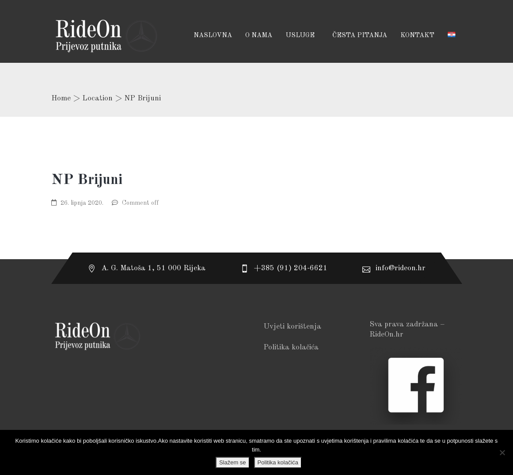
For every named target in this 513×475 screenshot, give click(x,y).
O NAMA (258, 35)
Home (61, 98)
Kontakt (417, 35)
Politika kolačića (291, 347)
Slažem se (232, 462)
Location (97, 98)
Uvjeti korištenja (292, 326)
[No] (502, 452)
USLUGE (300, 35)
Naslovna (213, 35)
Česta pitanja (359, 35)
